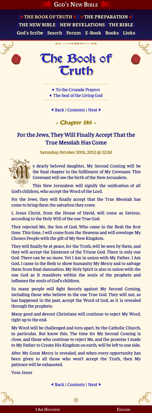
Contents (76, 109)
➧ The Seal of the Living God (76, 95)
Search (54, 32)
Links (129, 32)
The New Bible (37, 24)
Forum (73, 32)
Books (112, 32)
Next (94, 109)
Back (57, 109)
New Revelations (82, 24)
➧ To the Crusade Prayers (76, 89)
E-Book (93, 32)
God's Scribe (30, 32)
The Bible (121, 24)
